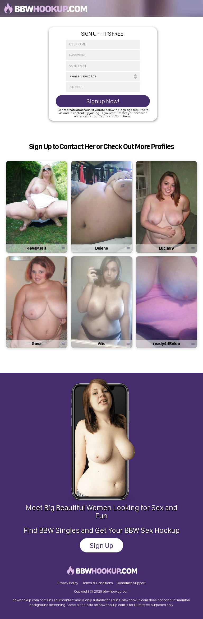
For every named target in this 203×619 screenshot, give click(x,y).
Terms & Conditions (97, 583)
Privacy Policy (67, 583)
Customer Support (131, 583)
